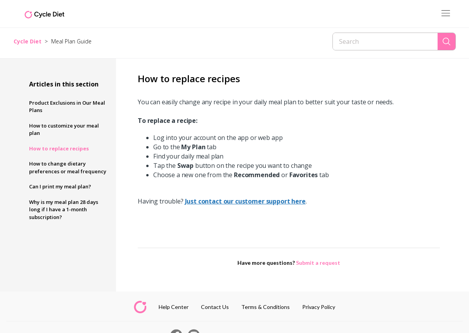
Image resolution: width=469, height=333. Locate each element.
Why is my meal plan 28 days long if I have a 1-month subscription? (63, 209)
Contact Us (215, 307)
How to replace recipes (59, 148)
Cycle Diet (28, 41)
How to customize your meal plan (64, 129)
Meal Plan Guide (71, 41)
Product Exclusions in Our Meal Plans (67, 106)
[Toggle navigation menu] (445, 13)
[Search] (385, 41)
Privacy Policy (318, 307)
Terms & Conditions (265, 307)
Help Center (174, 307)
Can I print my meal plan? (60, 186)
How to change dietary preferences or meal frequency (67, 167)
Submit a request (318, 262)
